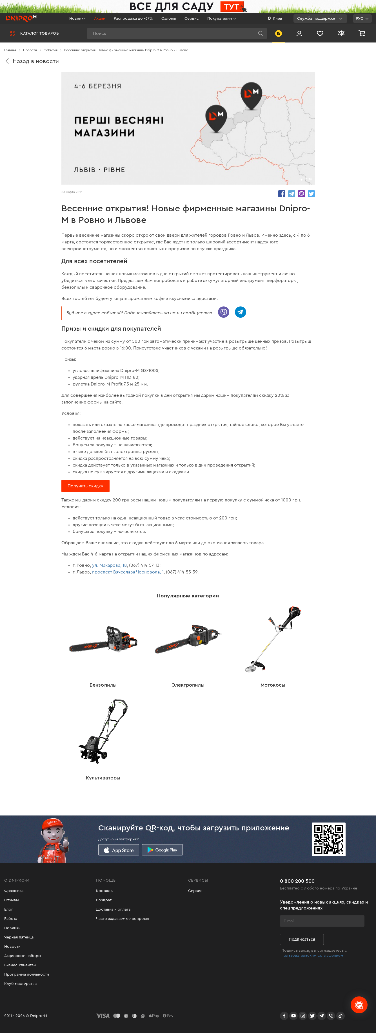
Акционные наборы (22, 956)
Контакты (105, 891)
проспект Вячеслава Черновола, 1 (128, 572)
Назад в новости (31, 61)
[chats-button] (359, 1004)
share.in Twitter (311, 193)
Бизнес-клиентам (20, 965)
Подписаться (302, 939)
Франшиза (13, 891)
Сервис (191, 19)
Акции (99, 19)
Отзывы (11, 900)
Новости (12, 947)
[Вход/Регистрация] (299, 33)
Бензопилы (103, 684)
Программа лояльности (26, 974)
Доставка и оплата (113, 909)
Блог (8, 909)
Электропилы (188, 684)
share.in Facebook (281, 193)
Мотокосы (273, 684)
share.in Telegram (291, 193)
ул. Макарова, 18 (109, 565)
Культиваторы (103, 777)
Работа (10, 919)
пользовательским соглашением (312, 956)
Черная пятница (19, 937)
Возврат (104, 900)
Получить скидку (85, 486)
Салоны (168, 19)
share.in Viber (301, 193)
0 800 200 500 (297, 881)
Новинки (77, 19)
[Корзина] (362, 33)
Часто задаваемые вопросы (122, 919)
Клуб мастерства (20, 984)
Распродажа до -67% (133, 19)
